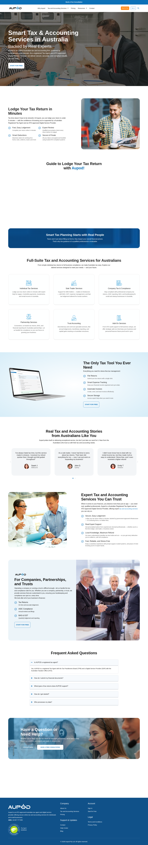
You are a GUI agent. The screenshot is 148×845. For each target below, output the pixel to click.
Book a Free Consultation (74, 2)
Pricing (73, 8)
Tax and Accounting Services (58, 8)
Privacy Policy (92, 823)
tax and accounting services (129, 508)
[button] (58, 8)
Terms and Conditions (95, 820)
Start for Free (92, 810)
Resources (82, 8)
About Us (63, 808)
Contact (91, 8)
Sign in (90, 808)
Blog (61, 828)
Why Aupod (41, 8)
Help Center (64, 825)
